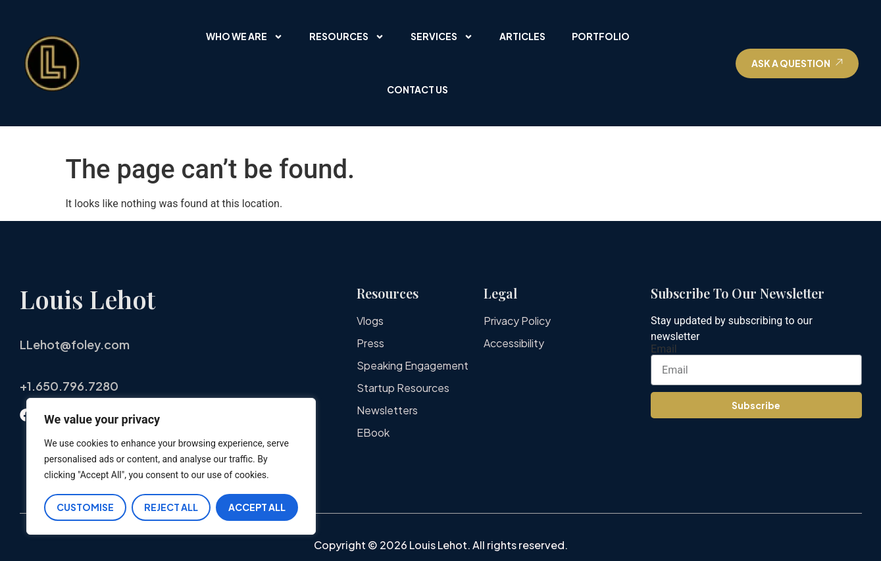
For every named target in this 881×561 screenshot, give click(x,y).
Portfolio (601, 36)
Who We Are (244, 37)
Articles (522, 36)
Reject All (171, 507)
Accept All (257, 507)
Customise (85, 507)
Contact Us (417, 89)
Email (664, 349)
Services (442, 37)
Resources (346, 37)
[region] (171, 467)
